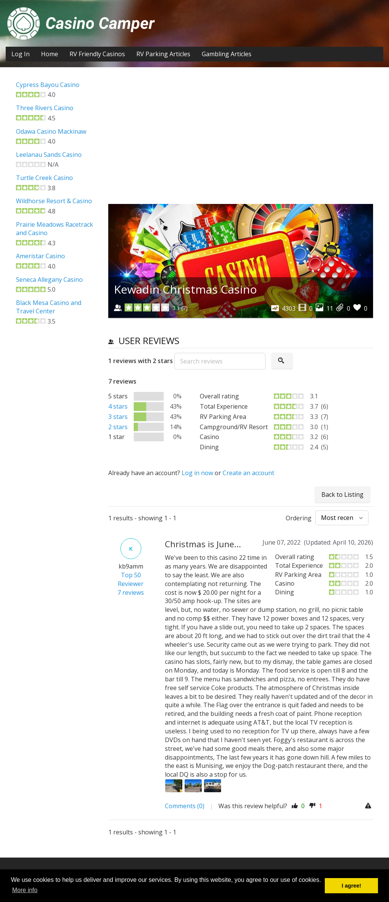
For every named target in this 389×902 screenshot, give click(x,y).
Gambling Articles (226, 54)
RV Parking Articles (163, 54)
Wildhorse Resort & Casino (54, 201)
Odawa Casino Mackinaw (51, 131)
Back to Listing (342, 494)
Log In (20, 54)
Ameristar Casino (40, 256)
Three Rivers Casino (44, 108)
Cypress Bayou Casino (47, 85)
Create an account (248, 473)
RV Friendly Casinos (97, 54)
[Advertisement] (240, 141)
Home (49, 54)
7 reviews (130, 592)
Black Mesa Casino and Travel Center (48, 307)
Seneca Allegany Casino (49, 279)
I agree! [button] (351, 886)
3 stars (118, 416)
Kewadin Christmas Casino (185, 289)
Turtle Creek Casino (44, 178)
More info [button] (25, 890)
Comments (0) (184, 806)
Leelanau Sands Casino (49, 154)
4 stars (118, 406)
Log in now (197, 473)
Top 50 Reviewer (131, 579)
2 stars (118, 427)
